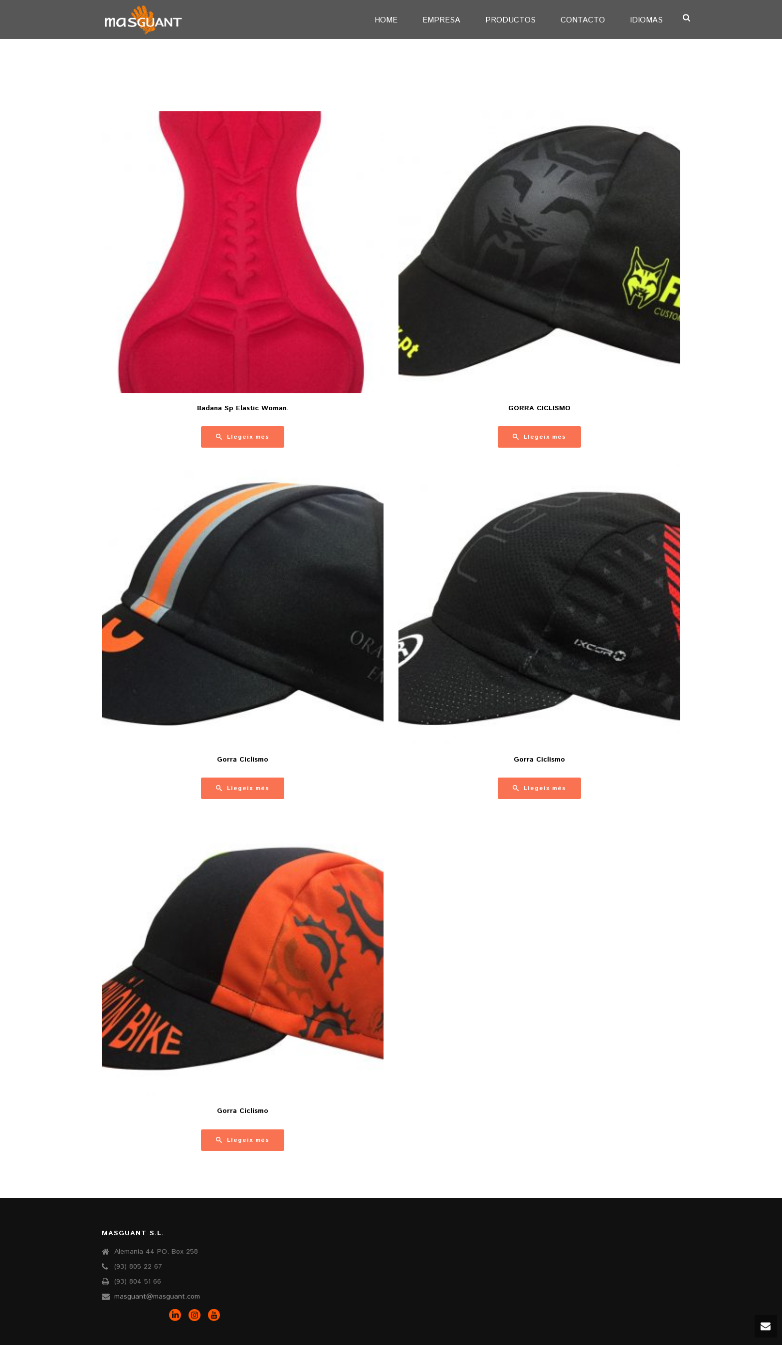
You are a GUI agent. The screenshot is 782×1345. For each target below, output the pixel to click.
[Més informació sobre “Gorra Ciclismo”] (242, 788)
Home (386, 20)
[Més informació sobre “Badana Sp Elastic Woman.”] (242, 437)
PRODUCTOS (510, 20)
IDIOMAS (646, 20)
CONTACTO (583, 20)
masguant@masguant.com (157, 1296)
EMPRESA (441, 20)
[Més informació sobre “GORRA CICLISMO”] (539, 437)
